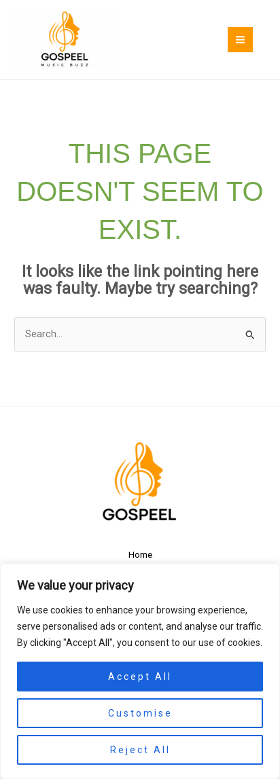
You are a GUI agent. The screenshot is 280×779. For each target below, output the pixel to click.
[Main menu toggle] (240, 39)
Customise (140, 713)
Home (140, 554)
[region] (140, 671)
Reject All (140, 749)
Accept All (140, 676)
